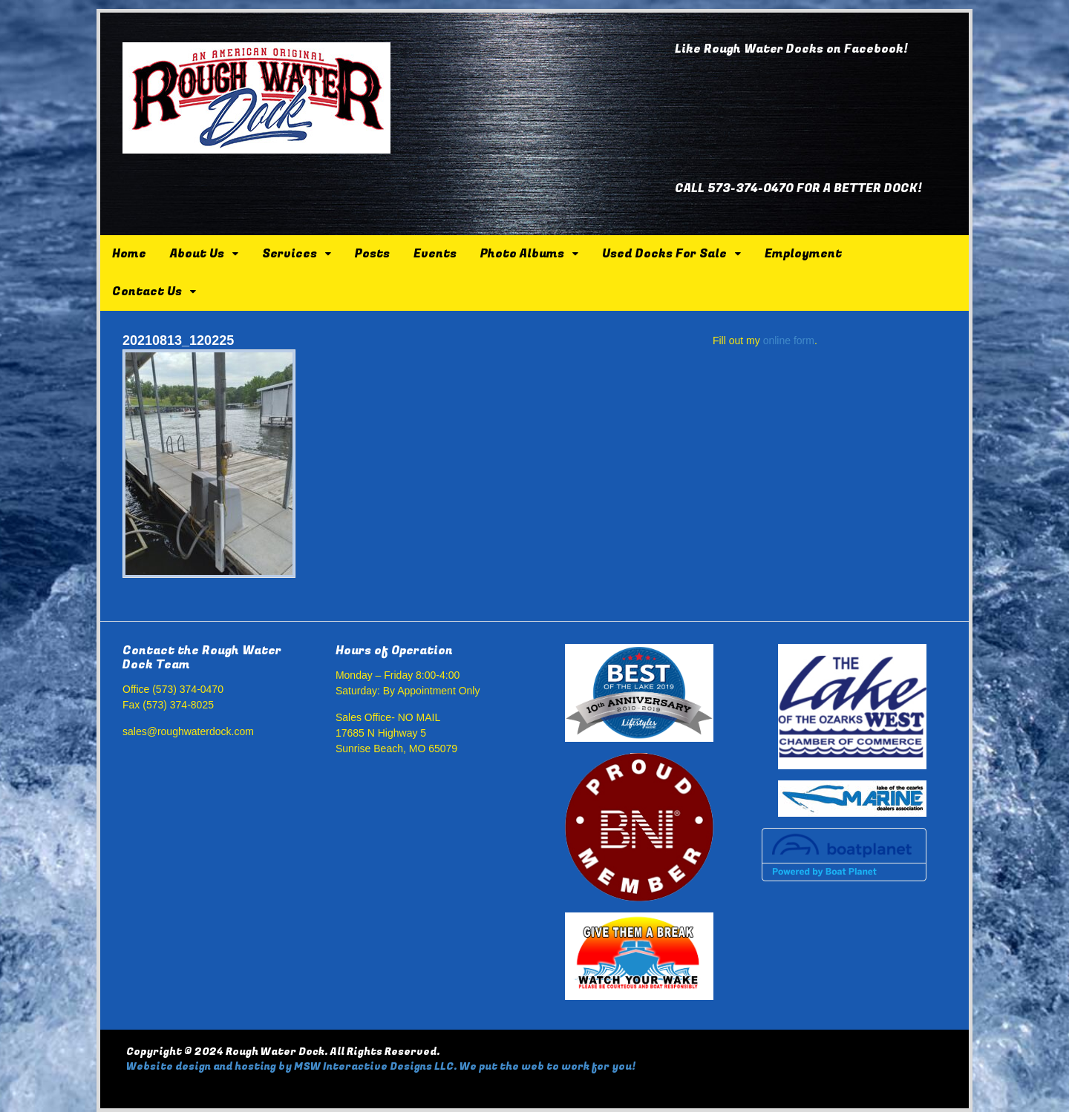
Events (435, 254)
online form (788, 340)
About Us (197, 254)
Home (129, 254)
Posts (372, 254)
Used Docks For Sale (664, 254)
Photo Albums (522, 254)
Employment (803, 254)
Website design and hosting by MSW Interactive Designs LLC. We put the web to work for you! (380, 1066)
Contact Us (147, 291)
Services (289, 254)
